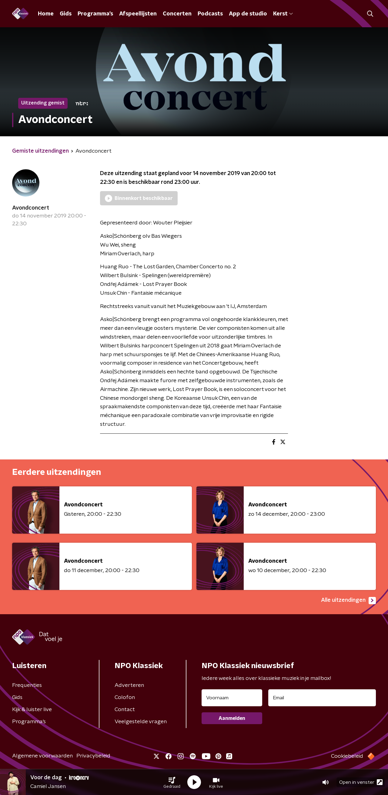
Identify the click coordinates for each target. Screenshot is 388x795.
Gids (66, 14)
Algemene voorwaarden (42, 756)
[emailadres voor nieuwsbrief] (322, 697)
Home (46, 14)
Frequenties (27, 685)
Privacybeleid (93, 756)
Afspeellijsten (138, 14)
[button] (172, 782)
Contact (125, 709)
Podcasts (210, 14)
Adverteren (129, 685)
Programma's (95, 14)
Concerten (177, 14)
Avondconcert (30, 208)
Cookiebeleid (347, 756)
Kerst (283, 14)
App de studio (248, 14)
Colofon (125, 697)
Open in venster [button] (361, 782)
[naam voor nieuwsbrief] (232, 697)
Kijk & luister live (32, 709)
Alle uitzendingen (348, 600)
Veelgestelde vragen (141, 721)
